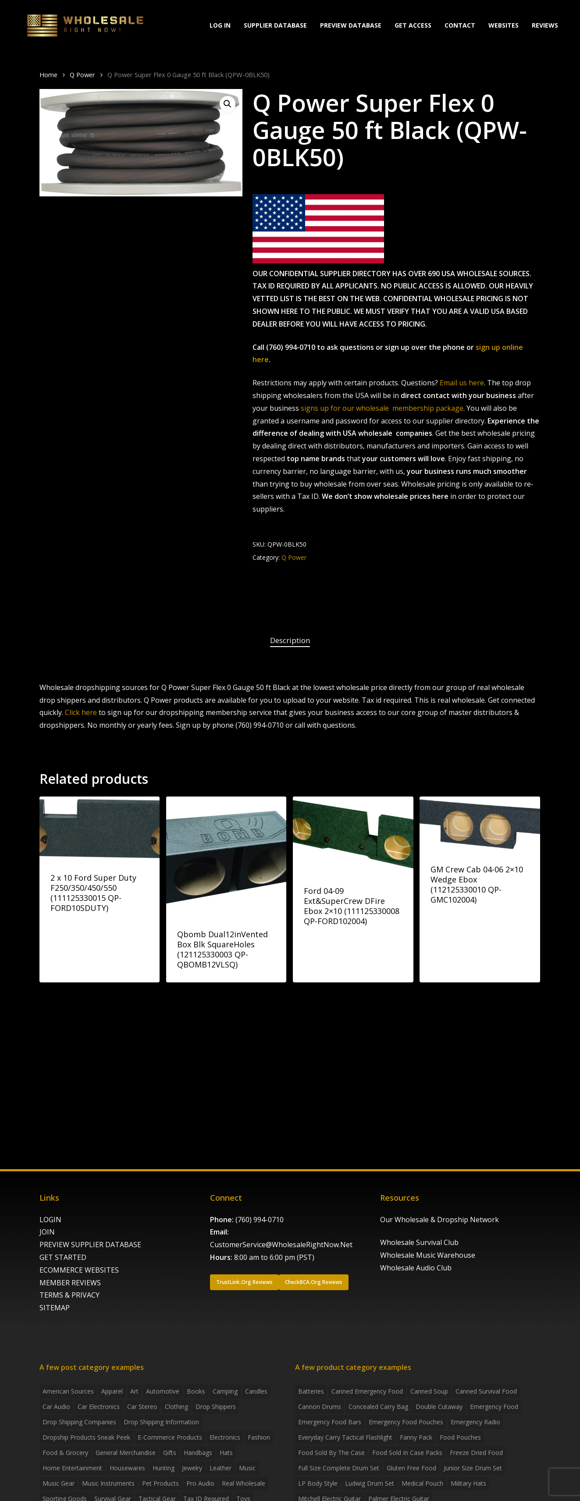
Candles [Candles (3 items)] (256, 1391)
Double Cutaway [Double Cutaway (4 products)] (439, 1406)
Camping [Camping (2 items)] (225, 1391)
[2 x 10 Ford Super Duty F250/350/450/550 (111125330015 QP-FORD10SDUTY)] (99, 828)
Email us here (462, 383)
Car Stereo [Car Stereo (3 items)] (142, 1406)
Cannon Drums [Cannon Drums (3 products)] (319, 1406)
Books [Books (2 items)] (196, 1391)
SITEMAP (54, 1307)
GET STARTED (62, 1257)
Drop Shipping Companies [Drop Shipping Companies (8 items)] (79, 1422)
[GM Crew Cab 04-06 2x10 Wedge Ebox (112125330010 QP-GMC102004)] (480, 824)
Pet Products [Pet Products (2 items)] (160, 1483)
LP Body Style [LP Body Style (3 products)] (318, 1483)
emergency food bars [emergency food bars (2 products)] (329, 1422)
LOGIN (50, 1219)
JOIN (47, 1232)
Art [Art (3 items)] (134, 1391)
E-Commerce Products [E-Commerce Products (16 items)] (170, 1437)
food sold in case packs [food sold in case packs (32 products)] (407, 1452)
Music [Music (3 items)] (247, 1468)
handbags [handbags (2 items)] (198, 1452)
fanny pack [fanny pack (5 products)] (416, 1437)
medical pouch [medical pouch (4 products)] (422, 1483)
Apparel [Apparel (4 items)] (112, 1391)
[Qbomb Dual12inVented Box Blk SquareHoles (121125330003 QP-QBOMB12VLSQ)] (226, 857)
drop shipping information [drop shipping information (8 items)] (161, 1422)
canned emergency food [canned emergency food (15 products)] (367, 1391)
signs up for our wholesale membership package (382, 408)
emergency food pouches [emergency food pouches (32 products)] (406, 1422)
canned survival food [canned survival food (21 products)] (486, 1391)
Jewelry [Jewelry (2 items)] (192, 1468)
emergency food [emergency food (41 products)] (494, 1406)
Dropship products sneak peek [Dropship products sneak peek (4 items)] (86, 1437)
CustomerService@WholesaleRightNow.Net (281, 1244)
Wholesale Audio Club (416, 1268)
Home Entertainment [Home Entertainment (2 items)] (72, 1468)
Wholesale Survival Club (419, 1242)
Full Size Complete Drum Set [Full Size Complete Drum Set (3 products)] (338, 1468)
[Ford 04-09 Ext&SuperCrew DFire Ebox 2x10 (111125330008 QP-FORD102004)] (353, 835)
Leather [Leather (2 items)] (220, 1468)
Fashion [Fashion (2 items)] (259, 1437)
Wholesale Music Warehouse (427, 1255)
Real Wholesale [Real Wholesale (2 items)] (243, 1483)
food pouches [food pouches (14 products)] (460, 1437)
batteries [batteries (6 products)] (311, 1391)
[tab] (290, 641)
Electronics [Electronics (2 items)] (225, 1437)
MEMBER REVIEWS (70, 1283)
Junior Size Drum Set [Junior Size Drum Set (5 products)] (473, 1468)
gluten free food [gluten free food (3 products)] (411, 1468)
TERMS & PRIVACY (69, 1295)
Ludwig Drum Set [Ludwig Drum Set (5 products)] (369, 1483)
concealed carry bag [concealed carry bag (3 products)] (378, 1406)
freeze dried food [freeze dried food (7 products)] (476, 1452)
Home (48, 74)
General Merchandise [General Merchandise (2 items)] (126, 1452)
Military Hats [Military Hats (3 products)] (468, 1483)
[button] (227, 104)
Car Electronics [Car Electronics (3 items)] (99, 1406)
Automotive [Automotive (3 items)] (162, 1391)
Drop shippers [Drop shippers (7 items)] (216, 1406)
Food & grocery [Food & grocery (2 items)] (65, 1452)
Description (290, 640)
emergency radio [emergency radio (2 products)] (475, 1422)
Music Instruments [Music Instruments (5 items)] (108, 1483)
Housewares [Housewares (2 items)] (127, 1468)
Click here (81, 712)
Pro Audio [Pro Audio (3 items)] (200, 1483)
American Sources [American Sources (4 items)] (68, 1391)
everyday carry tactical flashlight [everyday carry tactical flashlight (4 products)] (345, 1437)
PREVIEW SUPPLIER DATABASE (90, 1244)
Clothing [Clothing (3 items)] (176, 1406)
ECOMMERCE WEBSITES (79, 1270)
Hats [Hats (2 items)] (226, 1452)
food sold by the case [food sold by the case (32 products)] (331, 1452)
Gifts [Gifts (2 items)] (169, 1452)
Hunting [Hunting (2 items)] (163, 1468)
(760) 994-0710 (259, 1219)
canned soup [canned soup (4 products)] (429, 1391)
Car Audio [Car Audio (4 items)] (56, 1406)
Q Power (82, 74)
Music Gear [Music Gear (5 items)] (59, 1483)
